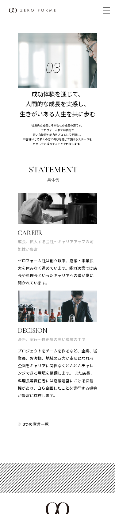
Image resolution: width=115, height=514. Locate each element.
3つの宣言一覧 (36, 424)
